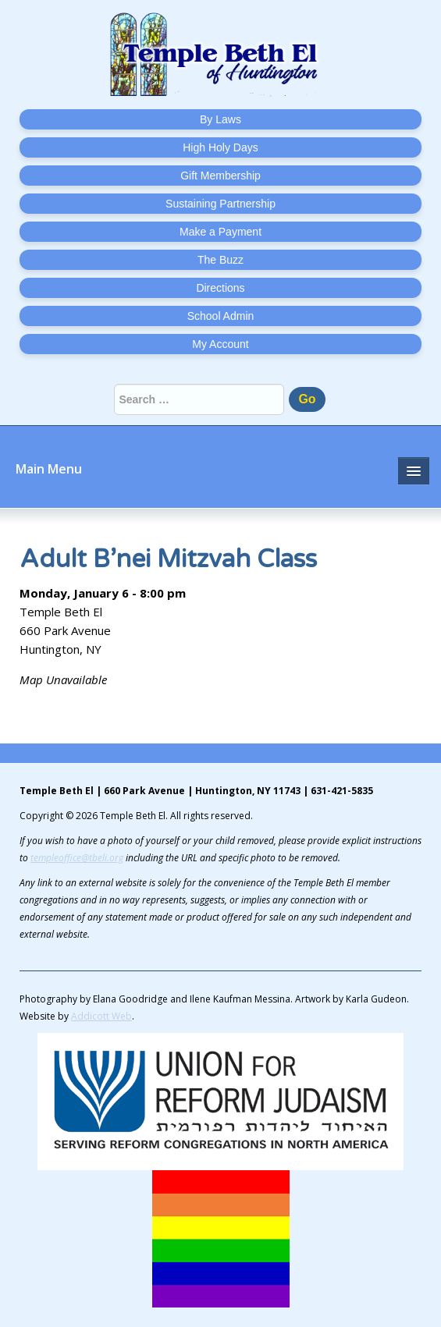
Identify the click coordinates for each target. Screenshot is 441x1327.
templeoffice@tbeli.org (76, 857)
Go (306, 399)
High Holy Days (220, 147)
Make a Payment (220, 231)
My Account (220, 344)
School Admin (220, 316)
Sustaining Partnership (220, 203)
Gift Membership (220, 175)
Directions (220, 288)
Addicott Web (101, 1016)
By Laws (220, 119)
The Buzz (220, 260)
